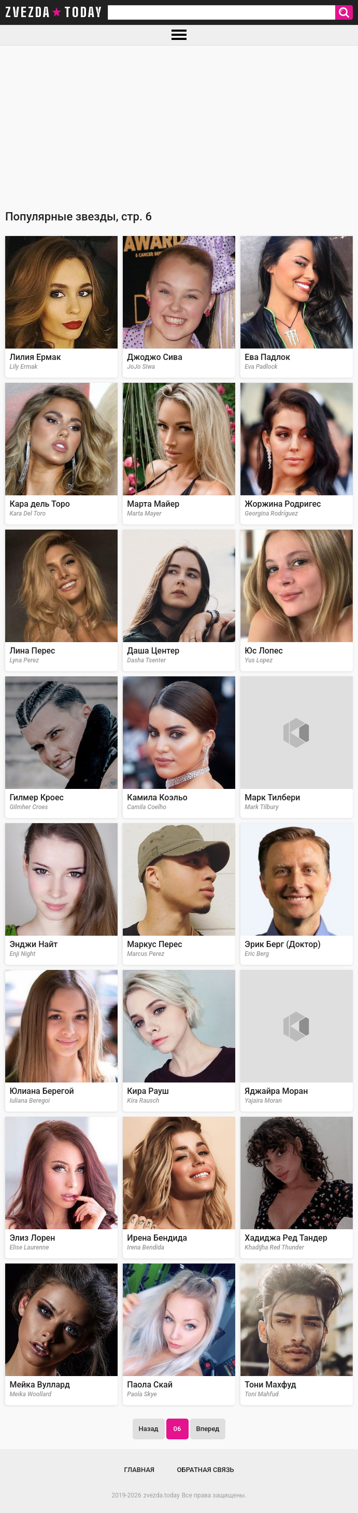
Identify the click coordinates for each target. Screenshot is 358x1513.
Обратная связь (205, 1470)
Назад (149, 1429)
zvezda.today (162, 1495)
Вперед (208, 1429)
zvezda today (54, 12)
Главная (139, 1470)
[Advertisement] (179, 123)
